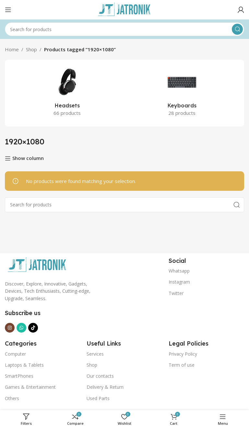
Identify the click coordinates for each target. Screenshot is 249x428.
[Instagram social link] (10, 328)
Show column (28, 158)
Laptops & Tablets (24, 365)
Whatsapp (179, 271)
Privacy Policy (183, 354)
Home (12, 49)
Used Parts (98, 398)
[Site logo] (124, 9)
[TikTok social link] (33, 328)
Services (95, 354)
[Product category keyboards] (182, 93)
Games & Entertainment (30, 387)
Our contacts (100, 376)
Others (12, 398)
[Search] (124, 29)
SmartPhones (19, 376)
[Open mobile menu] (8, 9)
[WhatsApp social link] (21, 328)
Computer (15, 354)
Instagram (179, 282)
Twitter (176, 293)
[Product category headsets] (67, 93)
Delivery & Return (105, 387)
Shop (31, 49)
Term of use (182, 365)
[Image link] (37, 264)
